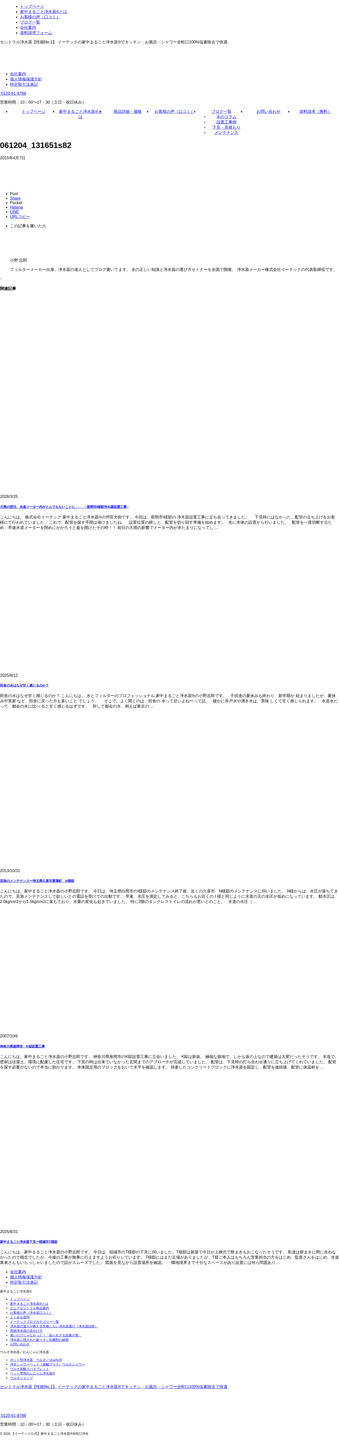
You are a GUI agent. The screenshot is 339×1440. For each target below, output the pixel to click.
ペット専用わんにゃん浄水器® (32, 1373)
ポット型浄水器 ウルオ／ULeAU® (36, 1360)
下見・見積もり (226, 127)
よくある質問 (20, 1317)
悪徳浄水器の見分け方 (26, 1331)
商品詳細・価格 (128, 111)
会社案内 (18, 74)
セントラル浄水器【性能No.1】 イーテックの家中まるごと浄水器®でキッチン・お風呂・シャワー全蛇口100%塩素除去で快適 (113, 1387)
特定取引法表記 (24, 84)
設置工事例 (226, 122)
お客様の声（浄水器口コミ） (31, 1313)
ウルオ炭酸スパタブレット (29, 1369)
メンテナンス (226, 132)
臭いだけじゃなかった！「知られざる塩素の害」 (46, 1335)
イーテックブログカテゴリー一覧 (34, 1322)
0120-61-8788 (13, 93)
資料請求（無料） (315, 111)
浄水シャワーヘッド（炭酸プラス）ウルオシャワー (47, 1364)
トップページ (34, 111)
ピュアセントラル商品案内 (29, 1308)
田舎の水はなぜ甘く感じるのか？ (24, 685)
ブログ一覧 (221, 111)
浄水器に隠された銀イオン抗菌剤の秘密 (39, 1340)
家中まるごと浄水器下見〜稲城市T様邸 (28, 1242)
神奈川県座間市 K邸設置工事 (22, 1046)
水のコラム (226, 117)
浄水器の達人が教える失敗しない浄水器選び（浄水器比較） (54, 1326)
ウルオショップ (21, 1378)
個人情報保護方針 (26, 79)
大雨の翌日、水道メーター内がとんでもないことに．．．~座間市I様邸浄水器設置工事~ (64, 507)
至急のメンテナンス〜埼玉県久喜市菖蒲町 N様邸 (37, 881)
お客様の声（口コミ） (174, 111)
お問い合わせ (269, 111)
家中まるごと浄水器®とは (29, 1304)
